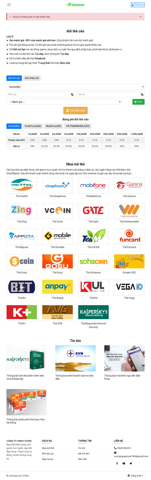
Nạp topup (47, 459)
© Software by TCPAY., (18, 475)
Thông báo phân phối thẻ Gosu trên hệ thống (25, 421)
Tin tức (81, 448)
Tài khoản (138, 5)
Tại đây (39, 54)
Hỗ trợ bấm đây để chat (27, 58)
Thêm (139, 102)
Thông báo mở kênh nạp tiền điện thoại (122, 377)
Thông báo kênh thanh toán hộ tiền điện (74, 377)
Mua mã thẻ (48, 448)
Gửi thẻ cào (75, 110)
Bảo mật (82, 459)
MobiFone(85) (53, 126)
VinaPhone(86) (33, 126)
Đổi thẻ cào (14, 78)
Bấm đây (65, 63)
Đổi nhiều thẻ (32, 78)
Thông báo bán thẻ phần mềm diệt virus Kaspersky (25, 377)
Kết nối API (83, 453)
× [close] (140, 17)
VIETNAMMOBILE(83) (78, 126)
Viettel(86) (14, 126)
